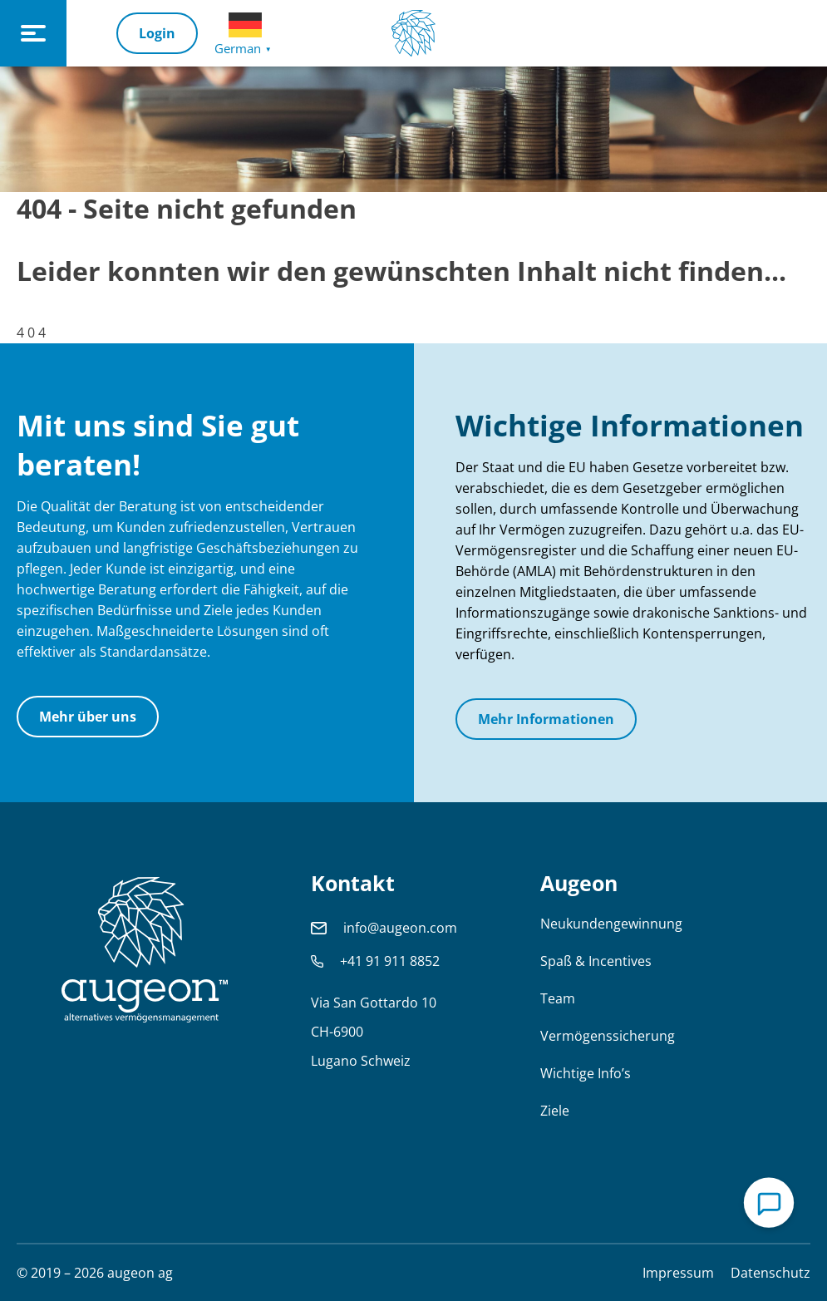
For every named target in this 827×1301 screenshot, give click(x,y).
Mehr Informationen (546, 719)
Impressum (678, 1273)
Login (157, 33)
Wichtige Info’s (585, 1073)
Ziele (554, 1110)
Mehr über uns (87, 716)
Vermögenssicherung (607, 1036)
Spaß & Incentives (596, 961)
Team (557, 998)
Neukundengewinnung (611, 923)
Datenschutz (770, 1273)
